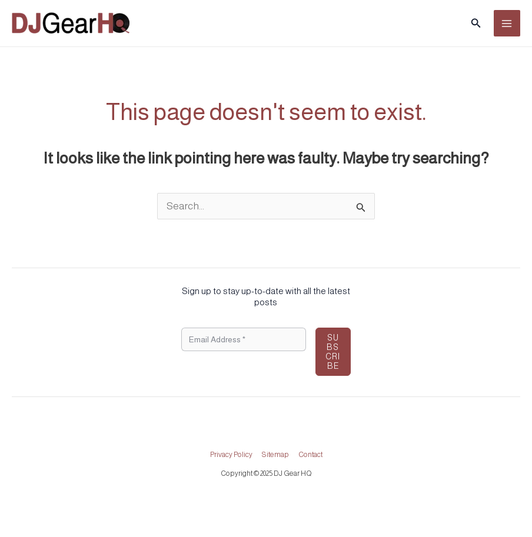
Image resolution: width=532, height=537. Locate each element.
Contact (310, 455)
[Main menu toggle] (507, 23)
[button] (476, 23)
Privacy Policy (231, 455)
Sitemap (275, 455)
